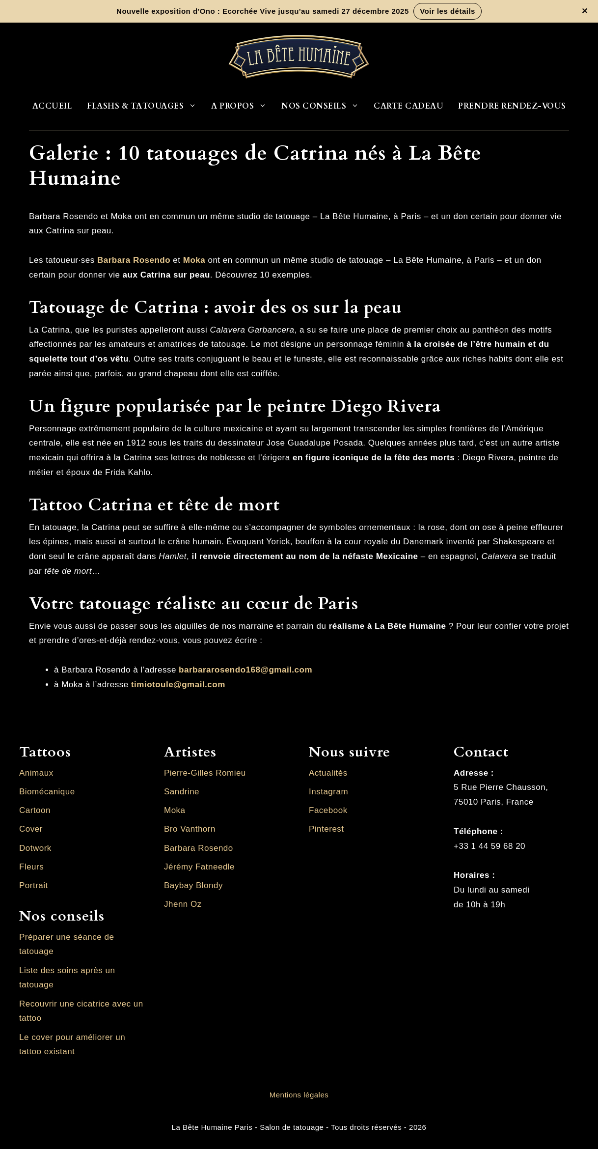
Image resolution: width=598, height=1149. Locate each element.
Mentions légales (299, 1095)
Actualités (328, 773)
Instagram (328, 791)
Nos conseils (323, 106)
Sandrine (181, 791)
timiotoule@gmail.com (178, 684)
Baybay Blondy (193, 885)
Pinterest (326, 829)
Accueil (52, 106)
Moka (194, 260)
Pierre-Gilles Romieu (205, 773)
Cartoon (35, 810)
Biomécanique (47, 791)
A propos (242, 106)
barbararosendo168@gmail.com (245, 669)
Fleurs (31, 866)
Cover (31, 829)
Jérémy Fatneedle (199, 866)
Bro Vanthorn (190, 829)
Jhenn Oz (183, 904)
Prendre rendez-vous (512, 106)
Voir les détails (447, 11)
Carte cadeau (408, 106)
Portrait (33, 885)
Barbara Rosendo (198, 848)
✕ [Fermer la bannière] (584, 11)
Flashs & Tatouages (145, 106)
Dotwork (35, 848)
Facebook (328, 810)
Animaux (36, 773)
